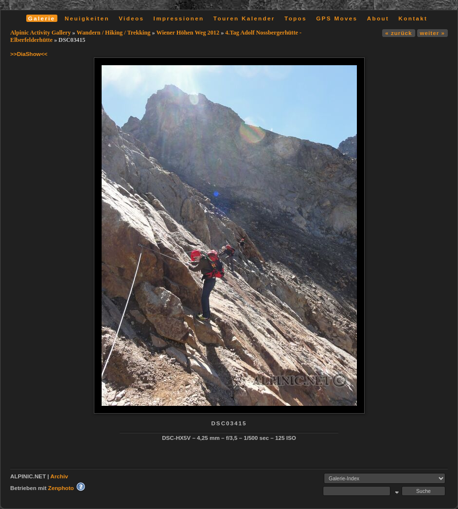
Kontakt (412, 18)
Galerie (41, 18)
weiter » (432, 33)
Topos (295, 18)
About (378, 18)
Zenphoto (61, 488)
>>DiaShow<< (29, 54)
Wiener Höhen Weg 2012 (187, 32)
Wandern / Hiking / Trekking (114, 32)
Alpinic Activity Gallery (40, 32)
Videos (131, 18)
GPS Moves (336, 18)
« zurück (398, 33)
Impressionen (179, 18)
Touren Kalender (244, 18)
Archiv (59, 476)
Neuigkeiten (87, 18)
